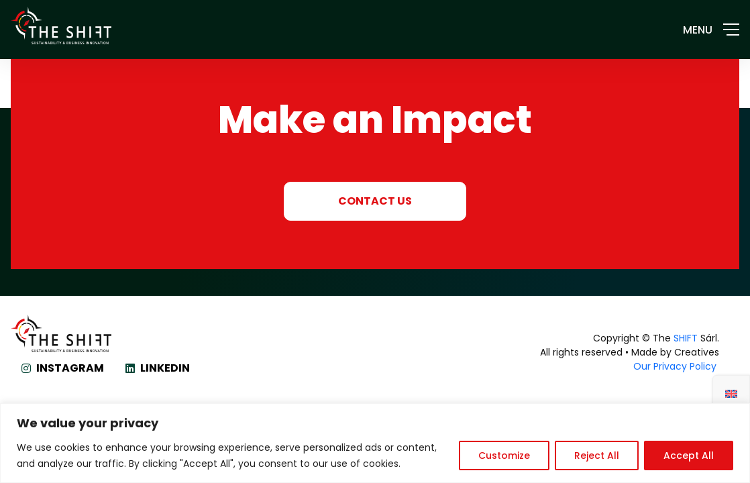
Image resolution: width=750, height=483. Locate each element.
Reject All (596, 455)
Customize (504, 455)
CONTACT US (375, 201)
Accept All (688, 455)
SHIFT (686, 338)
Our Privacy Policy (676, 366)
